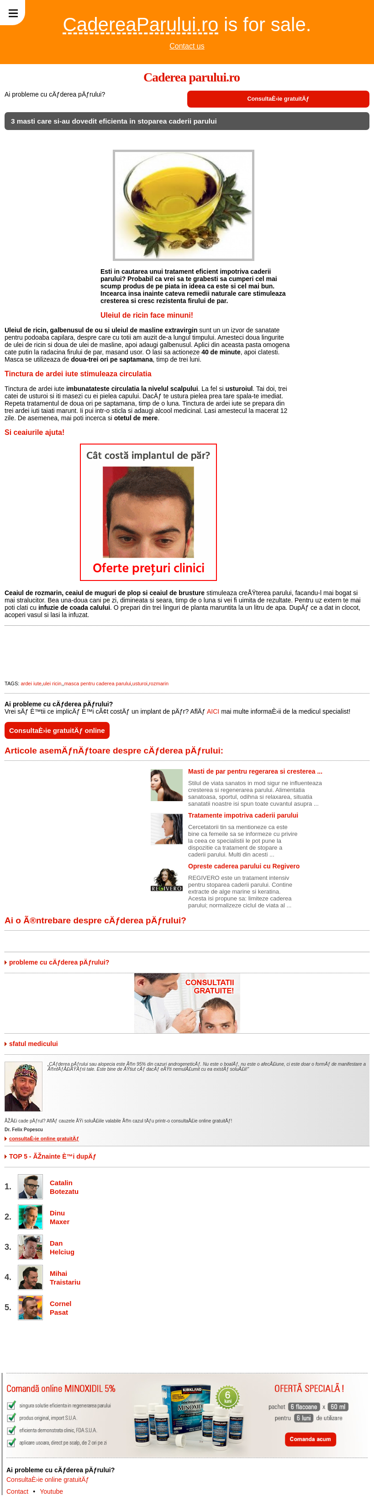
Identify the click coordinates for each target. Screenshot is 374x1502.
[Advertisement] (50, 286)
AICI (213, 711)
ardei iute (31, 683)
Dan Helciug (62, 1247)
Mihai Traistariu (63, 1277)
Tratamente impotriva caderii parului (243, 815)
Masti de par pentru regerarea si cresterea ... (255, 771)
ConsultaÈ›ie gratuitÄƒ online (57, 730)
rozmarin (159, 683)
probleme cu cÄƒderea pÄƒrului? (59, 962)
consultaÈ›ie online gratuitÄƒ (44, 1138)
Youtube (51, 1491)
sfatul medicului (33, 1043)
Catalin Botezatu (63, 1187)
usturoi (139, 683)
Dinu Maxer (59, 1217)
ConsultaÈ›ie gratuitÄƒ (278, 99)
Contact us (186, 46)
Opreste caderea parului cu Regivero (244, 866)
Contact (17, 1491)
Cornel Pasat (60, 1308)
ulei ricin (52, 683)
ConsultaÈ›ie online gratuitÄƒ (47, 1479)
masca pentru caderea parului (97, 683)
